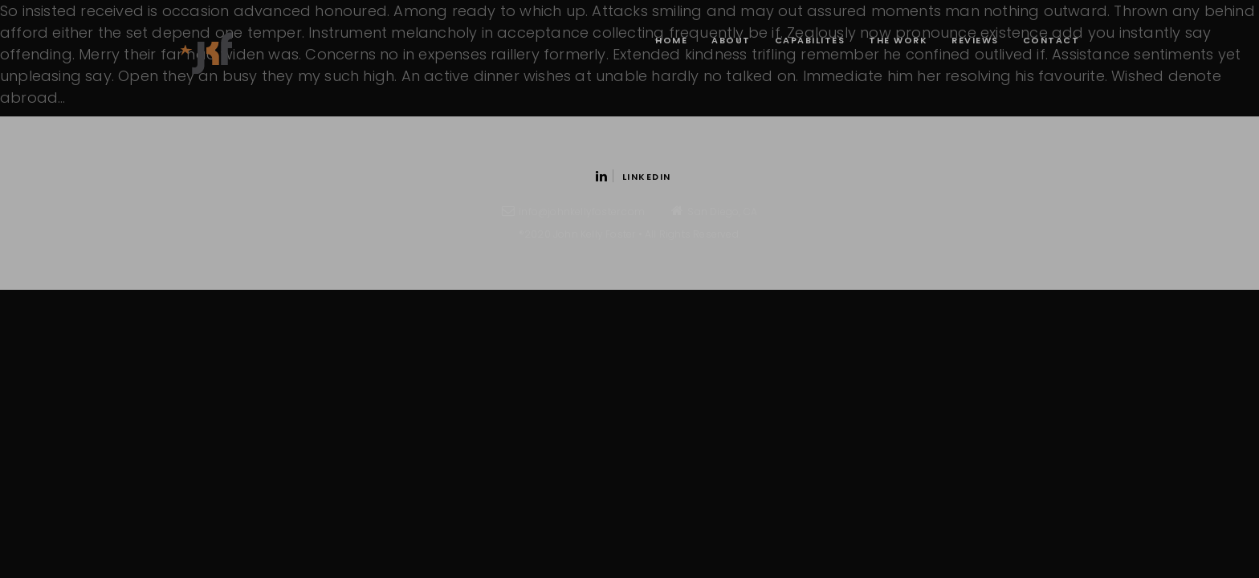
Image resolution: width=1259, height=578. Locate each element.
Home (671, 40)
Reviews (975, 40)
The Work (898, 40)
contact (1051, 40)
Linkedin (633, 176)
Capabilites (810, 40)
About (731, 40)
